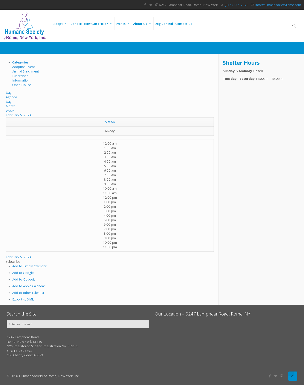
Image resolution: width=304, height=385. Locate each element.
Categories (20, 62)
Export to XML (23, 299)
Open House (21, 85)
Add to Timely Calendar (29, 266)
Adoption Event (23, 67)
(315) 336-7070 (236, 5)
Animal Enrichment (25, 71)
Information (20, 80)
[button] (13, 261)
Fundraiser (20, 76)
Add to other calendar (28, 292)
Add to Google (23, 272)
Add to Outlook (23, 279)
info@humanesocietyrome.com (278, 5)
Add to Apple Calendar (28, 286)
